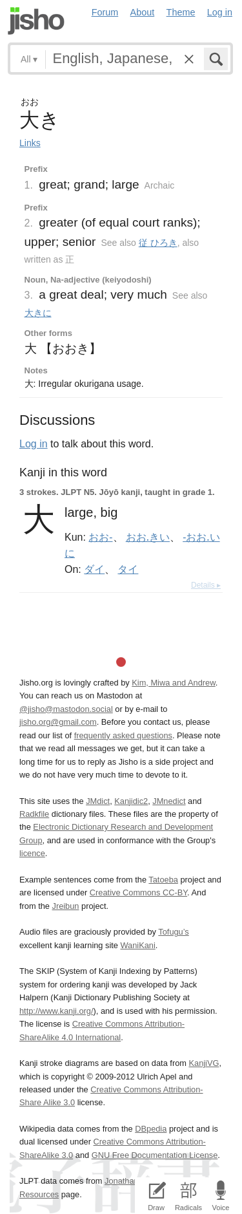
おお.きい (148, 537)
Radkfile (34, 814)
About (142, 12)
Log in (219, 12)
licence (32, 853)
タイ (127, 569)
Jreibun (65, 906)
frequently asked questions (123, 735)
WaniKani (138, 945)
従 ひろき (158, 243)
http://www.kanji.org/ (56, 1011)
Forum (105, 12)
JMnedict (168, 801)
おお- (100, 537)
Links (30, 143)
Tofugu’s (173, 932)
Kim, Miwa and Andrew (173, 682)
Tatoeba (163, 879)
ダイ (94, 569)
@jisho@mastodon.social (66, 709)
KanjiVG (203, 1063)
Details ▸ (206, 585)
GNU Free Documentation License (155, 1155)
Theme (181, 12)
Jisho (36, 21)
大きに (38, 313)
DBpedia (150, 1129)
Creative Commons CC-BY (138, 892)
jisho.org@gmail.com (58, 722)
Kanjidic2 (131, 801)
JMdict (98, 801)
